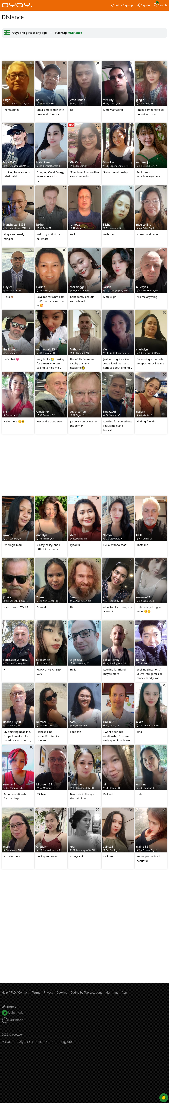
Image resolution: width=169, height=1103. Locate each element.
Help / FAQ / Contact (15, 992)
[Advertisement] (84, 49)
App (124, 992)
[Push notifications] (163, 1097)
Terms (36, 992)
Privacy (48, 992)
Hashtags (112, 992)
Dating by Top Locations (86, 992)
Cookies (62, 992)
